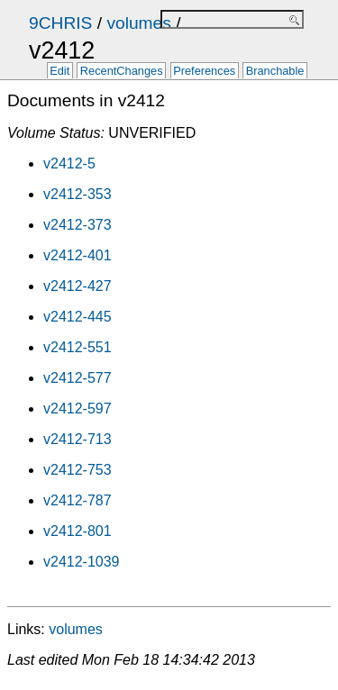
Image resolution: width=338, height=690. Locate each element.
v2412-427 (77, 286)
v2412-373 (77, 224)
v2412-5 (69, 163)
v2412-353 (77, 194)
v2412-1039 (81, 561)
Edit (59, 71)
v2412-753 (77, 469)
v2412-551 (77, 347)
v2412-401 (77, 255)
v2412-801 (77, 531)
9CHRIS (60, 23)
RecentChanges (121, 71)
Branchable (275, 71)
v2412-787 (77, 500)
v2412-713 (77, 439)
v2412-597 (77, 408)
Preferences (204, 71)
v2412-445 (77, 316)
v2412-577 (77, 378)
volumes (138, 23)
